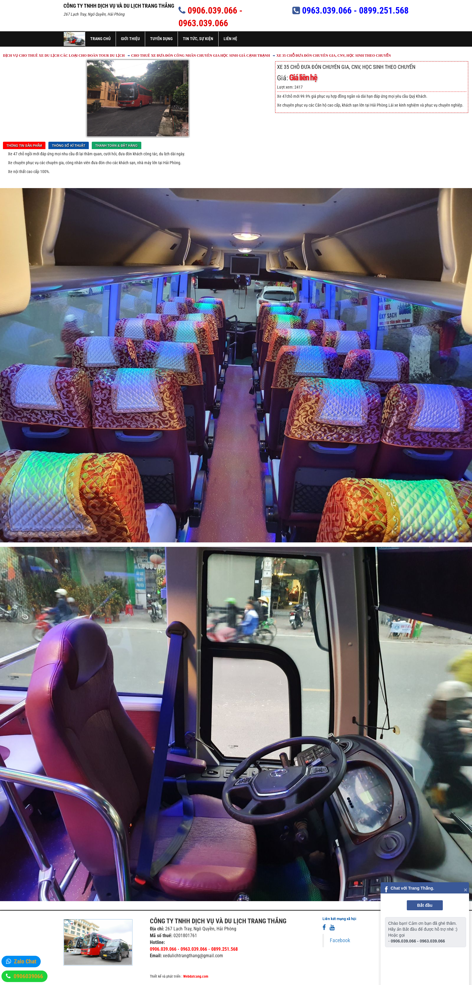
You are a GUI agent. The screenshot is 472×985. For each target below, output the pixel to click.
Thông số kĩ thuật (68, 145)
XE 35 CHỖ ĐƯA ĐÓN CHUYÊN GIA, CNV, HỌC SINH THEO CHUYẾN (333, 55)
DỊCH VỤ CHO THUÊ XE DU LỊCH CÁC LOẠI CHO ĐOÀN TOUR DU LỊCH (64, 55)
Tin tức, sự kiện (198, 38)
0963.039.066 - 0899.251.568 (355, 10)
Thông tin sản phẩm (24, 145)
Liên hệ (230, 38)
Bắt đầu (424, 905)
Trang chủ (100, 38)
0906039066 (28, 976)
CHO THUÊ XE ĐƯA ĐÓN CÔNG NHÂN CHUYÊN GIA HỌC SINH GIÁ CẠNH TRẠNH (200, 55)
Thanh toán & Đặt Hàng (116, 145)
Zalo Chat (25, 961)
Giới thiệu (130, 38)
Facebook (340, 940)
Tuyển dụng (161, 38)
